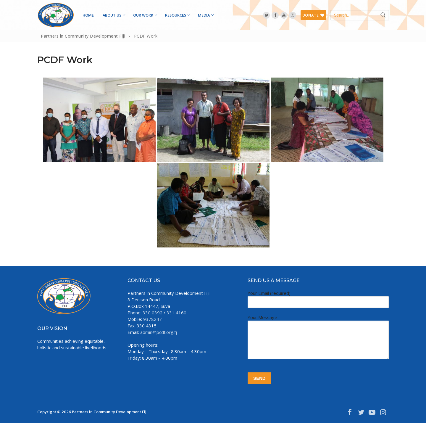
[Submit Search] (383, 15)
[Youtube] (372, 412)
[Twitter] (266, 15)
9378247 (152, 319)
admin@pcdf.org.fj (158, 332)
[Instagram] (292, 15)
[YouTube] (283, 15)
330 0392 (152, 313)
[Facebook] (275, 15)
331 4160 (176, 313)
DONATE (313, 15)
